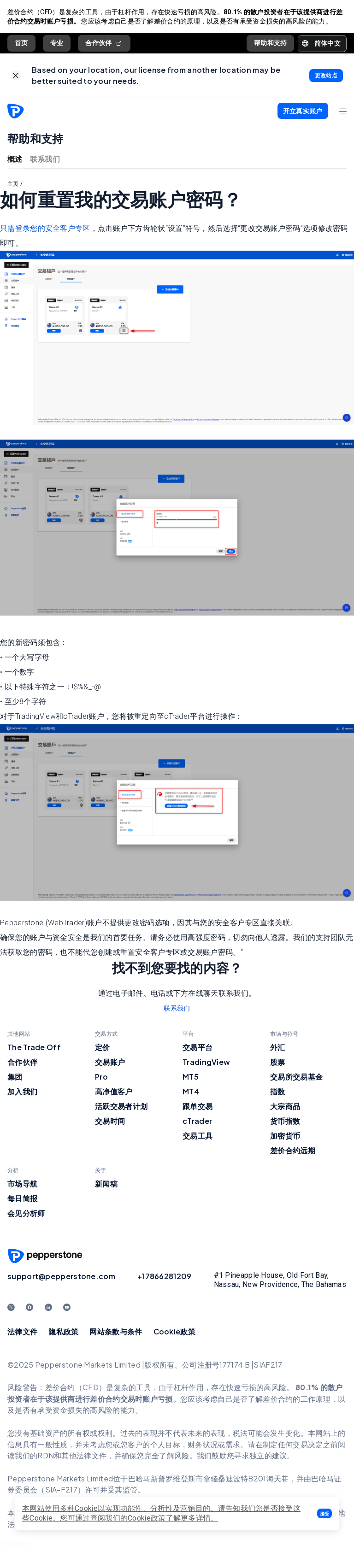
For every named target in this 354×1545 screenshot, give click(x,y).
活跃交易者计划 (121, 1106)
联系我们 (45, 159)
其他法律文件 (83, 1455)
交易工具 (197, 1136)
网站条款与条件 (115, 1332)
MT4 (191, 1092)
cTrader (197, 1121)
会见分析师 (26, 1213)
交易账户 (110, 1062)
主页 (13, 184)
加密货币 (285, 1136)
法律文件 (22, 1332)
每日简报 (22, 1199)
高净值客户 (114, 1092)
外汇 (277, 1047)
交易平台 (197, 1047)
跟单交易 (197, 1106)
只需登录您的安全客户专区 (45, 228)
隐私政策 (63, 1332)
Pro (101, 1077)
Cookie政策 (174, 1332)
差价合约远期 (292, 1151)
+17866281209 (164, 1276)
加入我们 (22, 1092)
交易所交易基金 (296, 1077)
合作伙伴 (104, 43)
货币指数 (285, 1121)
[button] (324, 1513)
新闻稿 (106, 1184)
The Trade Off (34, 1047)
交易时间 (110, 1121)
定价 (102, 1047)
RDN (45, 1455)
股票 (277, 1062)
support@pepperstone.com (61, 1276)
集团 (15, 1077)
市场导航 (22, 1184)
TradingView (206, 1062)
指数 (277, 1092)
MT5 (191, 1077)
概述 (15, 159)
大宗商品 (285, 1106)
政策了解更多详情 (181, 1518)
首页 (21, 43)
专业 (57, 43)
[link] (16, 76)
